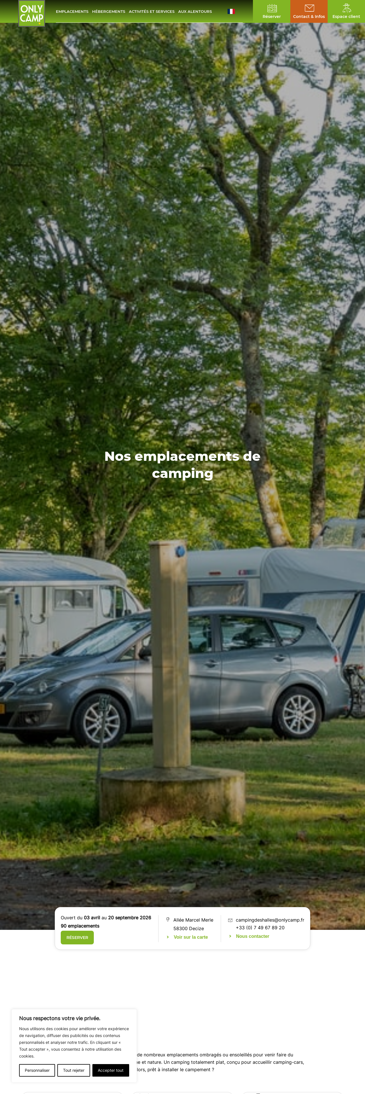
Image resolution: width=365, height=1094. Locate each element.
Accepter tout (110, 1070)
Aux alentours (195, 11)
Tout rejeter (73, 1070)
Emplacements (72, 11)
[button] (235, 11)
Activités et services (152, 11)
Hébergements (108, 11)
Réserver (77, 937)
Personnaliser (37, 1070)
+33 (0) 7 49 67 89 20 (260, 927)
